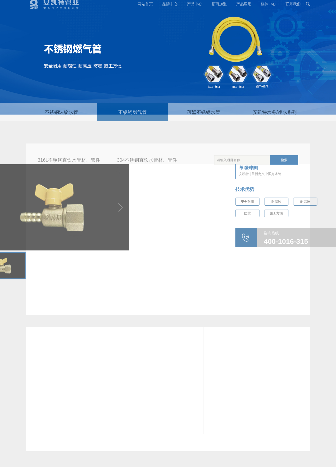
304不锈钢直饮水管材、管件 (147, 168)
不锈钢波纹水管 (61, 117)
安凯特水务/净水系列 (275, 117)
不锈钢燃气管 (132, 117)
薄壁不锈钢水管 (203, 117)
